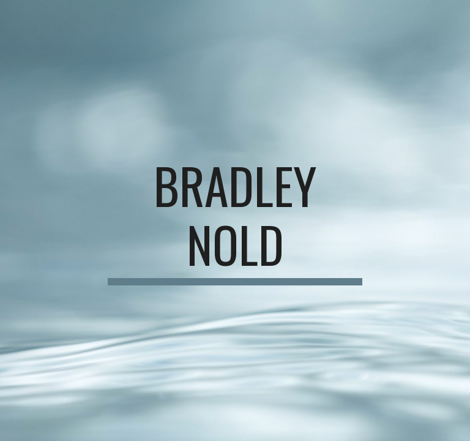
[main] (235, 220)
